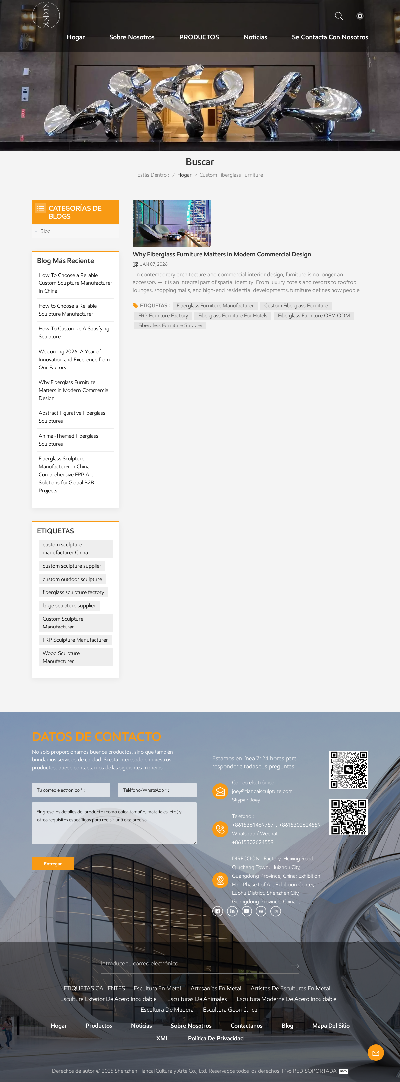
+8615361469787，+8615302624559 (276, 825)
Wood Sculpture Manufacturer (61, 657)
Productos (99, 1026)
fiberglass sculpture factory (73, 592)
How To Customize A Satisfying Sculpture (74, 332)
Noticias (255, 37)
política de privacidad (216, 1038)
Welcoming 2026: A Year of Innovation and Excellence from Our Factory (74, 359)
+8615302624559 (253, 842)
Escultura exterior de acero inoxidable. (109, 999)
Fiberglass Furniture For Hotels (233, 316)
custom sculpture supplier (72, 566)
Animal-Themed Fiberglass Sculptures (68, 440)
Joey (254, 800)
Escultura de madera (167, 1010)
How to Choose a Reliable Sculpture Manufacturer (68, 310)
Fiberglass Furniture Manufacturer (215, 306)
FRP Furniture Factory (163, 316)
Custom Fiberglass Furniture (296, 306)
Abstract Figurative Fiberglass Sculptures (72, 417)
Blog (45, 231)
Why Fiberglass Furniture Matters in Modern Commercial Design (222, 255)
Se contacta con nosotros (330, 37)
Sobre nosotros (132, 37)
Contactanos (247, 1026)
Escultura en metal (157, 988)
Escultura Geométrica (230, 1010)
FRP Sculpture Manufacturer (75, 640)
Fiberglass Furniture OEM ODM (314, 316)
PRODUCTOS (199, 37)
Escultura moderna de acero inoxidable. (287, 999)
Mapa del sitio (331, 1026)
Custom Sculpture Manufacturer (63, 623)
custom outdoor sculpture (72, 579)
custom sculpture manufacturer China (65, 548)
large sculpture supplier (69, 605)
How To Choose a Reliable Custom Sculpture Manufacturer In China (75, 283)
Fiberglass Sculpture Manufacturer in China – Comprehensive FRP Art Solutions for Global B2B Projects (66, 474)
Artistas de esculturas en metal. (291, 988)
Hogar (76, 37)
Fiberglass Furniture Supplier (170, 326)
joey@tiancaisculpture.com (262, 791)
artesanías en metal (216, 988)
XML (162, 1038)
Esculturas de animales (197, 999)
